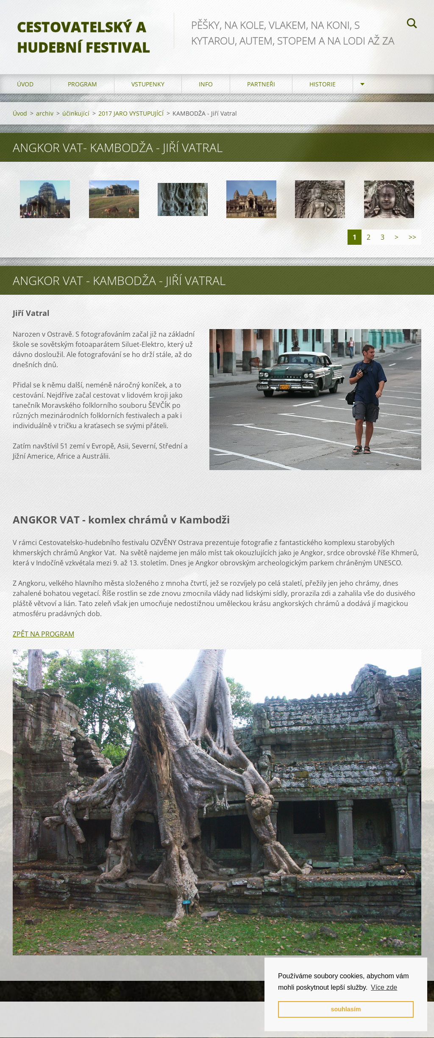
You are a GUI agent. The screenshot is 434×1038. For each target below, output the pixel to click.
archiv (44, 114)
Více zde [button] (384, 987)
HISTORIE (322, 84)
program (82, 84)
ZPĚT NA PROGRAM (43, 634)
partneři (261, 84)
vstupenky (147, 84)
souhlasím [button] (346, 1009)
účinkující (75, 114)
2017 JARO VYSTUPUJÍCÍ (131, 114)
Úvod (25, 84)
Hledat (412, 24)
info (206, 84)
